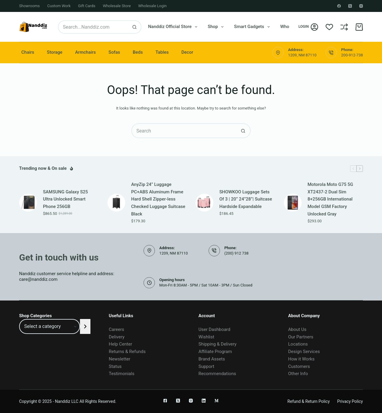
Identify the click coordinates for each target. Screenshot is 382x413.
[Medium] (216, 401)
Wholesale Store (117, 6)
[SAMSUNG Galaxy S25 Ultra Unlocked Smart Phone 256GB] (28, 203)
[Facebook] (339, 6)
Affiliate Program (215, 351)
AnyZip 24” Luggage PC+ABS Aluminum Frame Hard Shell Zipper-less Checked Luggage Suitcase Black (158, 199)
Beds (138, 52)
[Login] (308, 27)
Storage (54, 52)
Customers (299, 366)
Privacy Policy (350, 401)
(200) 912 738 (236, 253)
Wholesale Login (152, 6)
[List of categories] (49, 326)
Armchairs (85, 52)
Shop (217, 26)
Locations (298, 344)
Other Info (298, 373)
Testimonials (122, 373)
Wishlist (206, 337)
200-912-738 (352, 55)
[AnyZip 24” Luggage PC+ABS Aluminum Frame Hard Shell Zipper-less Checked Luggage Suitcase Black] (116, 203)
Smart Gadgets (253, 26)
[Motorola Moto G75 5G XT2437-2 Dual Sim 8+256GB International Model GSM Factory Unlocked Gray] (293, 203)
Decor (187, 52)
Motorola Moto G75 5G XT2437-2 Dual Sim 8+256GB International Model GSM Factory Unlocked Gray (330, 199)
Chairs (27, 52)
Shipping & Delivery (217, 344)
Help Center (120, 344)
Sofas (114, 52)
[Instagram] (361, 6)
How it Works (301, 359)
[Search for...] (93, 27)
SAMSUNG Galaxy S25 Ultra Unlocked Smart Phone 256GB (65, 199)
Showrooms (29, 6)
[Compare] (344, 27)
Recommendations (217, 373)
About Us (297, 329)
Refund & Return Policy (308, 401)
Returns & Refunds (127, 351)
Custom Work (58, 6)
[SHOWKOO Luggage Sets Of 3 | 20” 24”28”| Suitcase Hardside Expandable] (204, 203)
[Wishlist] (329, 27)
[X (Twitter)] (350, 6)
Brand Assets (211, 359)
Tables (162, 52)
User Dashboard (214, 329)
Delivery (117, 337)
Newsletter (119, 359)
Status (115, 366)
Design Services (304, 351)
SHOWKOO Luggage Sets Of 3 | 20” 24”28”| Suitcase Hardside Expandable (245, 199)
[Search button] (134, 27)
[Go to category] (85, 326)
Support (206, 366)
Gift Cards (87, 6)
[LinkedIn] (204, 401)
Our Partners (300, 337)
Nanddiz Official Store (174, 26)
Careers (116, 329)
